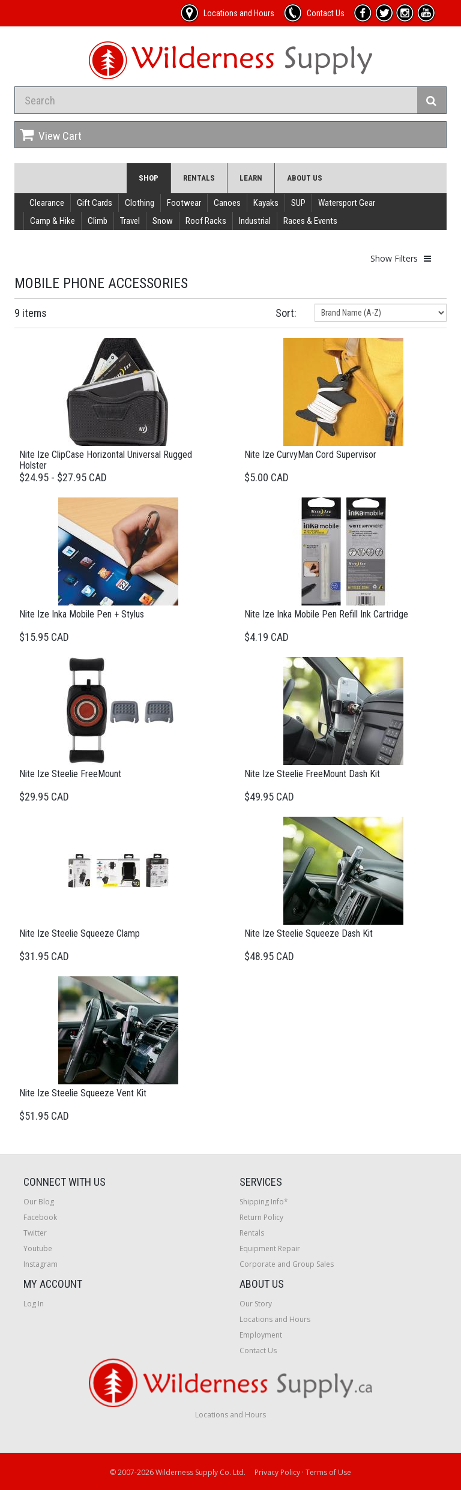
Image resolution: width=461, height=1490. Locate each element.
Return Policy (261, 1217)
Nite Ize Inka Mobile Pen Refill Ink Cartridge (326, 614)
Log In (33, 1304)
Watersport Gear (346, 202)
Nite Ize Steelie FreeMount (70, 774)
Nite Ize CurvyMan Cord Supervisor (310, 454)
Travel (130, 220)
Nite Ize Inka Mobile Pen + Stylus (81, 614)
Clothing (139, 202)
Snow (162, 220)
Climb (97, 220)
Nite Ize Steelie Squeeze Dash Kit (308, 933)
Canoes (227, 202)
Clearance (46, 202)
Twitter (35, 1233)
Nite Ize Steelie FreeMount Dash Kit (312, 774)
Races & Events (310, 220)
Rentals (199, 177)
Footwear (184, 202)
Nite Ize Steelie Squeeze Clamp (79, 933)
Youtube (37, 1248)
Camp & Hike (52, 220)
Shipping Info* (264, 1202)
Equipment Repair (270, 1248)
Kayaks (266, 202)
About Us (304, 177)
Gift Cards (94, 202)
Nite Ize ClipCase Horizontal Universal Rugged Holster (105, 460)
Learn (251, 177)
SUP (298, 202)
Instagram (40, 1264)
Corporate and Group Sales (287, 1264)
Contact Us (258, 1350)
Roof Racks (205, 220)
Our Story (256, 1304)
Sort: (286, 313)
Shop (148, 177)
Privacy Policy (277, 1472)
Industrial (255, 220)
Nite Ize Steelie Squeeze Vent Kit (82, 1093)
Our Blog (38, 1202)
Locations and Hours (275, 1319)
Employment (261, 1335)
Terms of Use (328, 1472)
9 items (30, 313)
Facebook (40, 1217)
